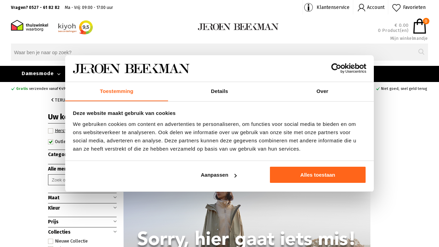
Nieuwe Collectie (68, 241)
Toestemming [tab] (116, 91)
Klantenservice (333, 7)
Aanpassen (219, 175)
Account (375, 7)
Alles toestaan (317, 175)
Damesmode (38, 73)
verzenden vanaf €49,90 (43, 88)
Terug (59, 100)
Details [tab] (219, 91)
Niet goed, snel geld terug (404, 88)
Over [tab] (323, 91)
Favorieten (414, 7)
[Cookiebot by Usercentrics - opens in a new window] (336, 68)
